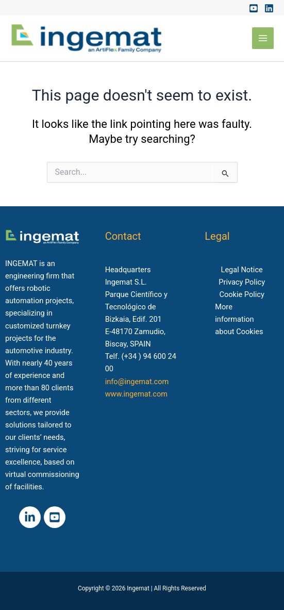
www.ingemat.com (136, 394)
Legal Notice (242, 269)
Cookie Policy (241, 294)
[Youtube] (253, 8)
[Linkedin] (269, 8)
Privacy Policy (242, 282)
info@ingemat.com (137, 381)
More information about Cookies (239, 319)
